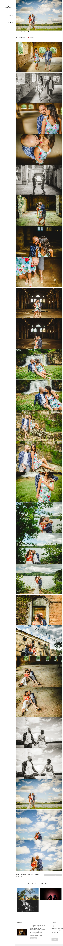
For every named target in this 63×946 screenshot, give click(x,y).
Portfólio (10, 15)
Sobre (11, 19)
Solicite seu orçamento (53, 875)
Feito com (39, 944)
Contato (10, 23)
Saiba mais (33, 938)
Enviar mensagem (57, 926)
